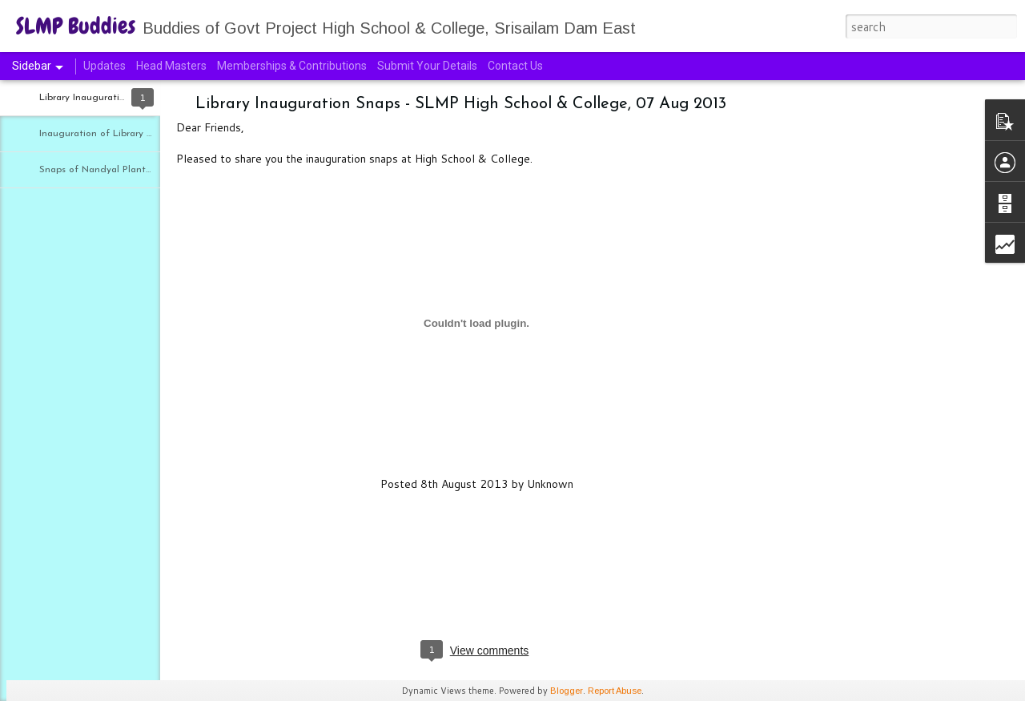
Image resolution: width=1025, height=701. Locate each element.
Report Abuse (614, 690)
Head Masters (171, 65)
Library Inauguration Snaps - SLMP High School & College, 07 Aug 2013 (460, 104)
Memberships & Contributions (293, 65)
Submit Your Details (427, 65)
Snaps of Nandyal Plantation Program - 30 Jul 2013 (153, 170)
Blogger (566, 690)
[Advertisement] (865, 356)
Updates (104, 65)
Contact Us (515, 65)
